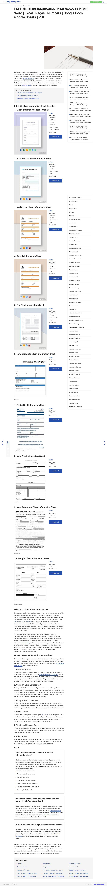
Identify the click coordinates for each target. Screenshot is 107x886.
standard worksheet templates (48, 674)
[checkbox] (4, 1)
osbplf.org (16, 502)
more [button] (17, 101)
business (45, 715)
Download (55, 136)
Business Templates (23, 5)
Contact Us (6, 884)
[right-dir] (104, 443)
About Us (14, 884)
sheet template (26, 85)
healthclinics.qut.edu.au (20, 451)
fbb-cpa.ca (16, 399)
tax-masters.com (18, 604)
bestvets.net (17, 553)
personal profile (49, 815)
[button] (103, 2)
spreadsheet (25, 643)
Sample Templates (99, 884)
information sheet (28, 78)
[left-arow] (3, 443)
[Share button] (7, 443)
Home (15, 5)
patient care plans (55, 810)
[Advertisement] (53, 32)
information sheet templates (23, 622)
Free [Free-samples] (95, 1)
